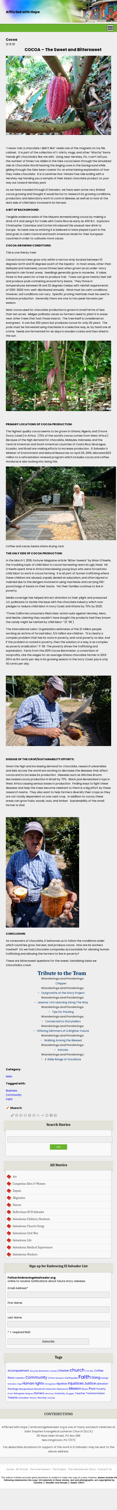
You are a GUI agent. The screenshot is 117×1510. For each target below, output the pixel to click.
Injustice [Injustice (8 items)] (62, 1383)
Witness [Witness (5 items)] (33, 1398)
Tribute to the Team (62, 973)
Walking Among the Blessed (63, 1040)
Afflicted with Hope (23, 11)
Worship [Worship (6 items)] (42, 1397)
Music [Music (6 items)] (85, 1388)
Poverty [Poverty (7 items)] (101, 1389)
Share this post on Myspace (25, 1115)
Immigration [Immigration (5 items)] (50, 1384)
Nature (17, 1205)
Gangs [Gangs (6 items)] (104, 1377)
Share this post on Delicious (12, 1115)
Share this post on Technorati (55, 1115)
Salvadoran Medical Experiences (32, 1247)
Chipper (61, 983)
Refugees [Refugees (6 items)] (19, 1393)
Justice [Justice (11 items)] (90, 1383)
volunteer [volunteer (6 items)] (23, 1397)
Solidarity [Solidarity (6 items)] (60, 1393)
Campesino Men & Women (29, 1183)
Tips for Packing (63, 1012)
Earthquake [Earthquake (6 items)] (71, 1377)
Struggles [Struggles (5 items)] (70, 1393)
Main (9, 1076)
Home (10, 1469)
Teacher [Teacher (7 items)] (80, 1393)
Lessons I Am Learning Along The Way (63, 1002)
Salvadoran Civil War (25, 1233)
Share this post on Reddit (42, 1115)
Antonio (63, 1050)
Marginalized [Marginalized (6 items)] (26, 1388)
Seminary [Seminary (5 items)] (49, 1393)
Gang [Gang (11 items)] (95, 1377)
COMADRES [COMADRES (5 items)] (20, 1378)
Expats (17, 1190)
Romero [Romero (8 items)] (39, 1393)
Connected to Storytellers (63, 1021)
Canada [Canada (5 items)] (53, 1371)
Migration (19, 1198)
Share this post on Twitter (38, 1115)
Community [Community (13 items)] (36, 1377)
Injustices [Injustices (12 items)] (76, 1383)
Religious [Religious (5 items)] (29, 1393)
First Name (15, 1303)
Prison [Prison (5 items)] (10, 1393)
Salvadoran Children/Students (31, 1219)
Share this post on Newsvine (51, 1115)
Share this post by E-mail (8, 1115)
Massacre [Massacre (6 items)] (62, 1388)
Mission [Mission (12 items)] (75, 1388)
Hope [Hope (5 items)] (19, 1384)
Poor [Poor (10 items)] (92, 1388)
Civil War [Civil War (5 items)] (89, 1371)
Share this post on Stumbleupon (46, 1115)
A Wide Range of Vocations (63, 1059)
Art (15, 1176)
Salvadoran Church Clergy (28, 1226)
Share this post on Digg (16, 1115)
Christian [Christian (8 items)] (63, 1370)
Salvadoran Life (22, 1240)
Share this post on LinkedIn (34, 1115)
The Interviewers (40, 1469)
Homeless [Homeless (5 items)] (12, 1384)
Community (14, 1095)
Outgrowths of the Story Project (63, 993)
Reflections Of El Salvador (28, 1212)
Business (11, 1091)
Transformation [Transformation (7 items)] (95, 1393)
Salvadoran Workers (25, 1254)
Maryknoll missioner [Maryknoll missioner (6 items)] (45, 1388)
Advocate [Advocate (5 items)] (34, 1371)
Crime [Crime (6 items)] (51, 1377)
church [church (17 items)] (77, 1370)
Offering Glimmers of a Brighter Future (63, 1031)
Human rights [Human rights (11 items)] (33, 1383)
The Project (59, 1469)
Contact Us (104, 1469)
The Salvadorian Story (82, 1469)
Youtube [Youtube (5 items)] (51, 1398)
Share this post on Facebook (21, 1115)
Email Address (18, 1288)
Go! (58, 1147)
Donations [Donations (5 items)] (60, 1378)
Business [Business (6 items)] (44, 1370)
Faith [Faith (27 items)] (84, 1376)
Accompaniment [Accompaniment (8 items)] (18, 1370)
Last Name (15, 1317)
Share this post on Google (29, 1115)
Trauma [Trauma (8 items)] (13, 1397)
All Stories (22, 1469)
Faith (9, 1099)
